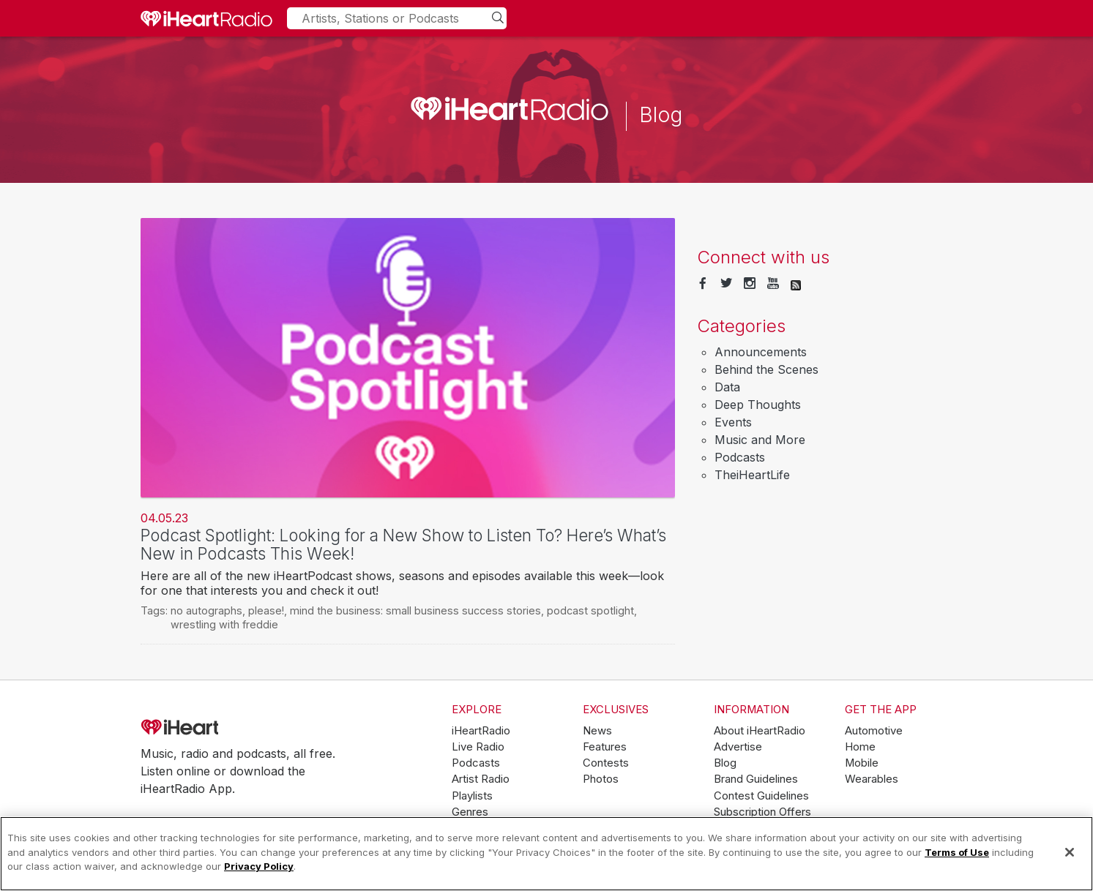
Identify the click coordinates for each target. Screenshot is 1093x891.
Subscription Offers (762, 812)
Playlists (472, 795)
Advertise (738, 746)
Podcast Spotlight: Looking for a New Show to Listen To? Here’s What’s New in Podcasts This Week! (403, 544)
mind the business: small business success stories (415, 610)
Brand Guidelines (756, 779)
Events (733, 422)
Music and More (760, 439)
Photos (601, 779)
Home (860, 746)
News (597, 730)
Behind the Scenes (766, 369)
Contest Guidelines (761, 795)
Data (727, 387)
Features (605, 746)
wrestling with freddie (224, 624)
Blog (725, 763)
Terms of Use (957, 852)
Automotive (874, 730)
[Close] (1069, 852)
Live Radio (478, 746)
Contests (606, 763)
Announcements (761, 352)
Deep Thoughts (758, 404)
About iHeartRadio (759, 730)
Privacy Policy (259, 866)
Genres (470, 812)
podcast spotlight (590, 610)
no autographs (206, 610)
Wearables (871, 779)
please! (266, 610)
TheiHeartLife (752, 474)
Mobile (861, 763)
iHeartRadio (221, 728)
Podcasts (740, 457)
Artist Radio (481, 779)
